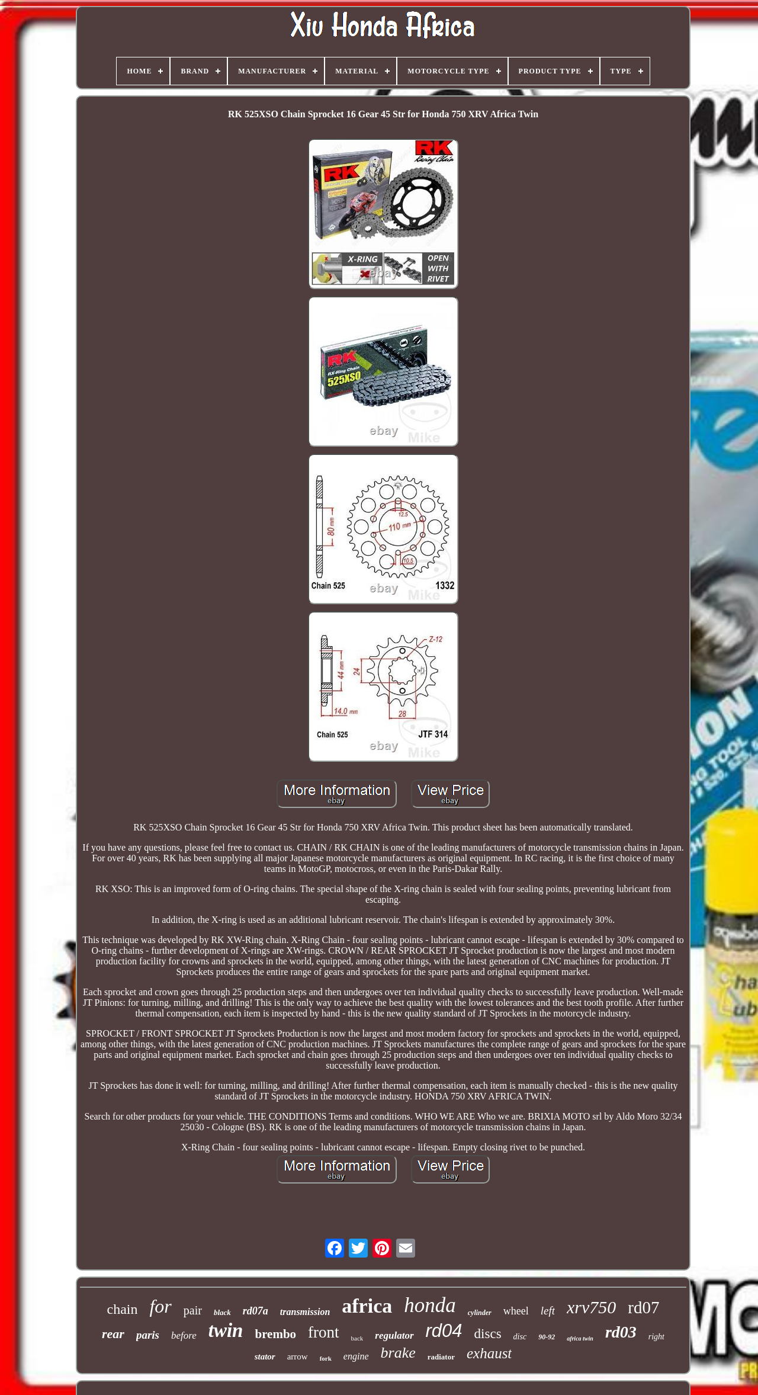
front (323, 1332)
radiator (441, 1356)
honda (430, 1305)
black (222, 1312)
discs (488, 1333)
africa (367, 1306)
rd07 (643, 1307)
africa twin (580, 1338)
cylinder (480, 1313)
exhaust (489, 1353)
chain (122, 1309)
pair (193, 1310)
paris (147, 1335)
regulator (394, 1335)
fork (326, 1358)
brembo (275, 1334)
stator (265, 1356)
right (656, 1336)
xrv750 (591, 1307)
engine (356, 1356)
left (548, 1310)
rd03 (621, 1332)
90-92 (546, 1337)
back (357, 1338)
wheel (516, 1311)
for (160, 1306)
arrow (297, 1356)
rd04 (444, 1330)
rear (113, 1333)
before (184, 1335)
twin (225, 1330)
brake (398, 1352)
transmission (305, 1312)
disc (520, 1336)
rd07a (255, 1311)
